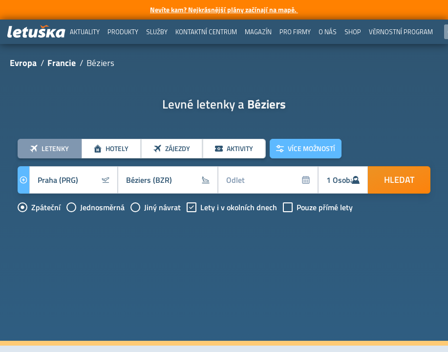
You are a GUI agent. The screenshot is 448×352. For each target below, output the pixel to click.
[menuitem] (85, 32)
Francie (61, 62)
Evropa (23, 62)
